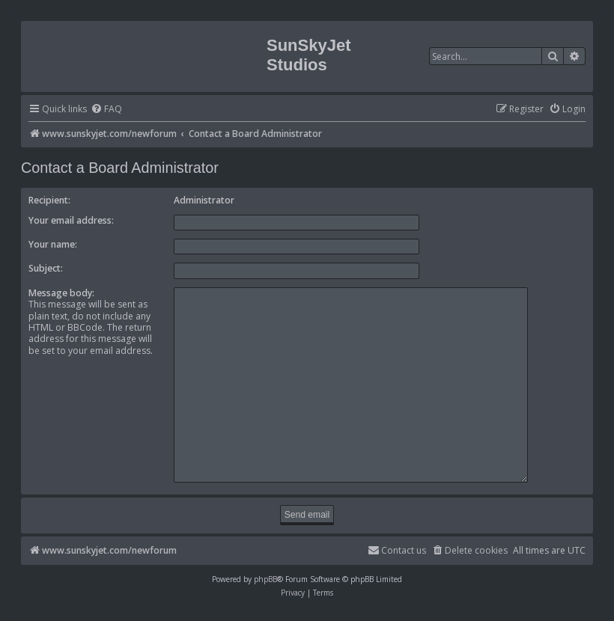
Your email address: (71, 220)
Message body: (61, 293)
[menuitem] (106, 110)
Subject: (45, 268)
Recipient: (49, 200)
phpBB (265, 572)
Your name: (52, 244)
